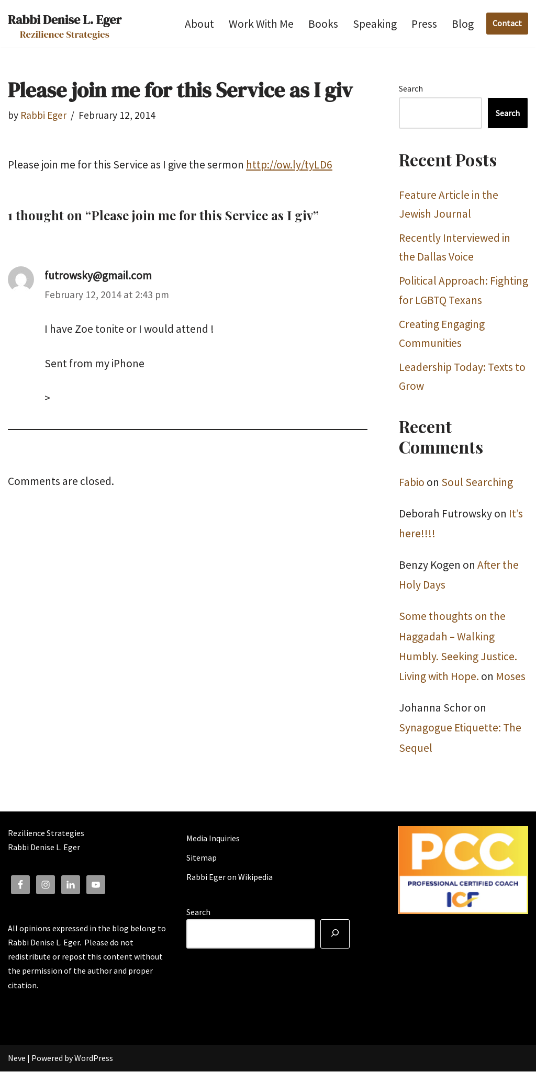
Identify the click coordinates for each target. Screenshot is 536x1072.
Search (411, 88)
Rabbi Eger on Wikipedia (229, 877)
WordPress (93, 1058)
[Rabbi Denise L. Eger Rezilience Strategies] (64, 23)
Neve (17, 1058)
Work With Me (261, 24)
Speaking (375, 24)
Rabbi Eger (43, 115)
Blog (463, 24)
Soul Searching (477, 483)
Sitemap (201, 858)
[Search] (335, 934)
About (199, 24)
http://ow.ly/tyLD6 (289, 164)
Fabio (412, 483)
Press (424, 24)
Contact (507, 23)
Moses (511, 677)
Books (323, 24)
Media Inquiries (213, 838)
